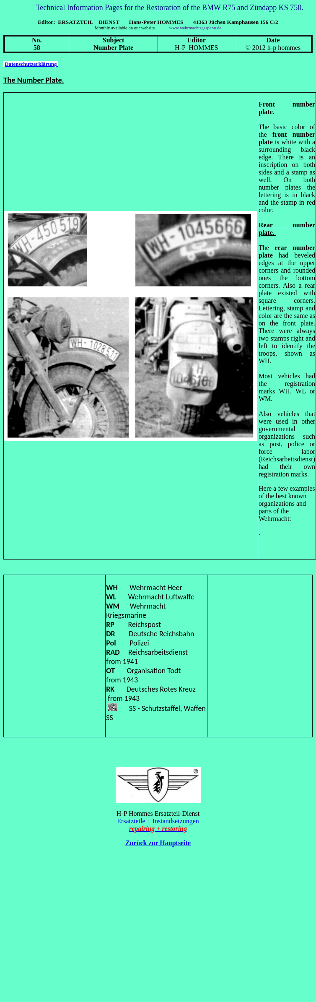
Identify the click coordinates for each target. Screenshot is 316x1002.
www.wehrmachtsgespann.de (195, 28)
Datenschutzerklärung (31, 64)
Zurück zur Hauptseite (158, 842)
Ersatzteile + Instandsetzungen (158, 821)
